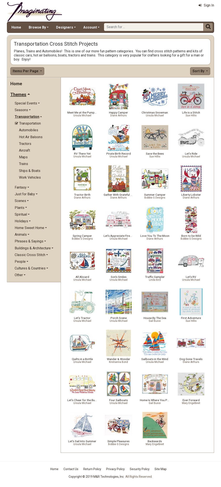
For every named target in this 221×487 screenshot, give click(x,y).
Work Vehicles (30, 177)
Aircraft (24, 150)
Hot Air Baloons (31, 137)
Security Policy (140, 469)
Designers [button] (64, 27)
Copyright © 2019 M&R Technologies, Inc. (96, 476)
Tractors (25, 144)
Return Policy (92, 469)
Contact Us (70, 469)
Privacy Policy (115, 469)
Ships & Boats (29, 171)
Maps (23, 157)
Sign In (206, 5)
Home (16, 27)
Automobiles (28, 130)
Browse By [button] (37, 27)
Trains (23, 164)
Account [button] (90, 27)
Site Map (161, 469)
